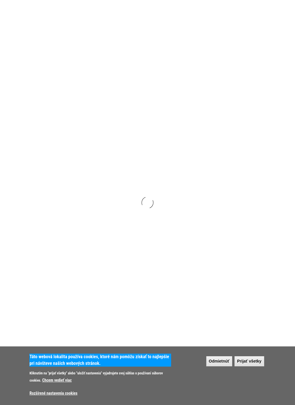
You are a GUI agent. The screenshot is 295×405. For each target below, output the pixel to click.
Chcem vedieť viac (57, 380)
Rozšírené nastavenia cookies (53, 393)
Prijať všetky (249, 361)
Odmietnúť (219, 361)
